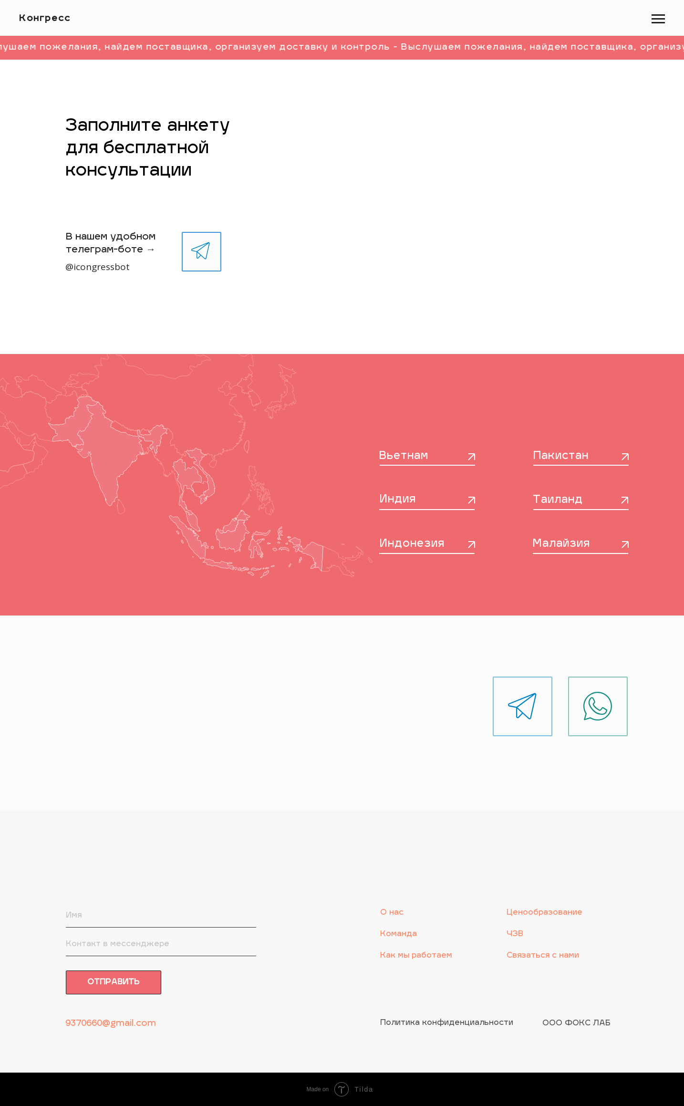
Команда (398, 934)
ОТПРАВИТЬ (113, 982)
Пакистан (561, 456)
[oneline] (161, 944)
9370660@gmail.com (110, 1023)
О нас (392, 913)
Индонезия (412, 544)
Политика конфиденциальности (446, 1023)
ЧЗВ (515, 934)
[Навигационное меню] (658, 19)
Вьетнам (403, 456)
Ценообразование (544, 913)
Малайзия (561, 544)
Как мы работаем (416, 956)
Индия (398, 499)
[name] (161, 916)
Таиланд (558, 500)
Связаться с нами (543, 956)
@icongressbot (97, 267)
